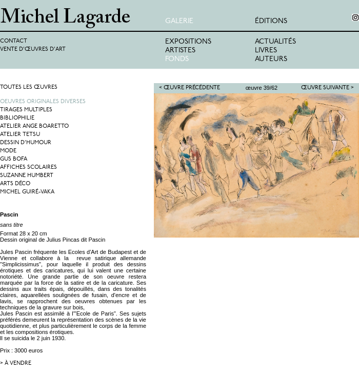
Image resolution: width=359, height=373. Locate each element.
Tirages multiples (26, 110)
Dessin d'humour (25, 143)
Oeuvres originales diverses (43, 102)
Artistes (180, 50)
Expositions (188, 42)
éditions (271, 21)
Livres (266, 50)
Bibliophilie (17, 118)
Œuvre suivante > (327, 88)
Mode (8, 151)
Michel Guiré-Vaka (27, 192)
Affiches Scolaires (28, 167)
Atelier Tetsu (20, 135)
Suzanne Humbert (26, 176)
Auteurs (271, 59)
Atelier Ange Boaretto (34, 126)
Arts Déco (15, 184)
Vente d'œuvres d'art (33, 49)
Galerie (179, 21)
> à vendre (15, 363)
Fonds (177, 59)
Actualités (275, 42)
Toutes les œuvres (28, 87)
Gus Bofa (13, 159)
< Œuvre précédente (189, 88)
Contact (13, 41)
